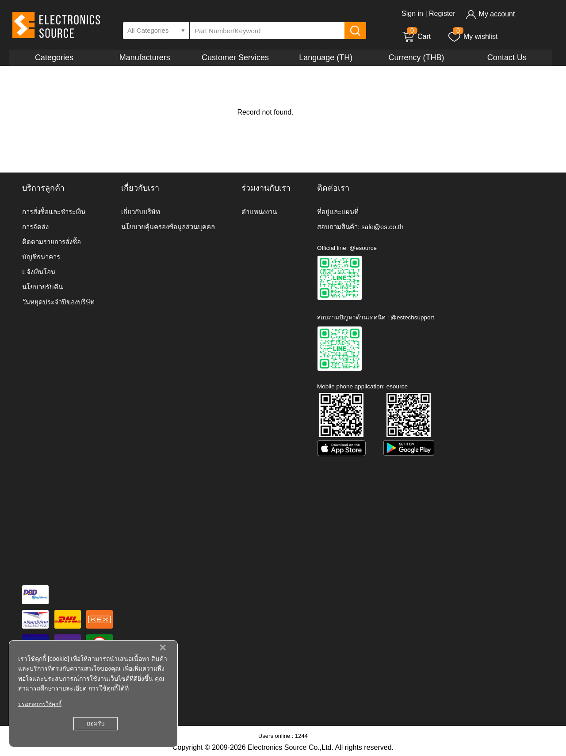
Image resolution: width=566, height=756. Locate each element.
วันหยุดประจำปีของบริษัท (58, 302)
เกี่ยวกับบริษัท (140, 211)
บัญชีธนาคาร (41, 257)
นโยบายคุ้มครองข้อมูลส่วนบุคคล (168, 226)
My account (490, 14)
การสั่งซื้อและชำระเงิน (53, 211)
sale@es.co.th (382, 226)
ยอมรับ (95, 723)
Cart (416, 36)
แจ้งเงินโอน (38, 272)
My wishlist (472, 36)
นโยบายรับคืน (42, 287)
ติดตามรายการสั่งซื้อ (51, 242)
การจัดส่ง (35, 226)
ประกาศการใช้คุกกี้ (39, 704)
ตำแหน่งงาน (259, 211)
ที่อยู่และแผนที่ (338, 211)
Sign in (412, 13)
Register (442, 13)
